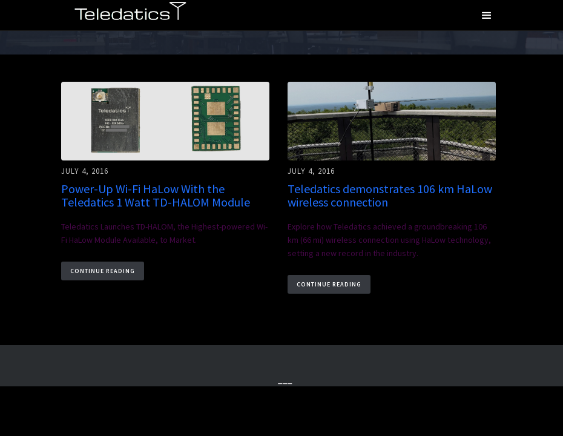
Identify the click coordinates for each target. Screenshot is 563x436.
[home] (129, 13)
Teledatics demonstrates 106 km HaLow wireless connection (390, 195)
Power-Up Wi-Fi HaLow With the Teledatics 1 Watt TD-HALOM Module (155, 195)
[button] (487, 15)
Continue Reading (102, 271)
